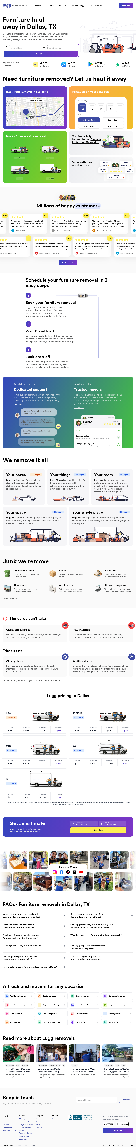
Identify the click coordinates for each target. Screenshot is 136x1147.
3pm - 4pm (89, 126)
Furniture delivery (25, 1122)
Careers (55, 1122)
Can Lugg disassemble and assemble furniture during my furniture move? (34, 936)
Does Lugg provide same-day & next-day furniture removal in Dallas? (101, 915)
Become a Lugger (9, 1131)
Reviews (38, 1128)
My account (7, 1119)
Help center (39, 1119)
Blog (53, 1119)
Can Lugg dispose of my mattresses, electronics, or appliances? (101, 947)
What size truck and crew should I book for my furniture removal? (34, 926)
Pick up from (12, 46)
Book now (126, 5)
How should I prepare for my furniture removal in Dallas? (34, 967)
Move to (49, 46)
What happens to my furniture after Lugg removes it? (101, 935)
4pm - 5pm (113, 126)
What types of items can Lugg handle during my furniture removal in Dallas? (34, 915)
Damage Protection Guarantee (86, 140)
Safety (37, 1125)
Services (39, 5)
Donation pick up (25, 1133)
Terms (25, 1146)
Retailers (62, 5)
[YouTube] (81, 872)
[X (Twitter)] (75, 872)
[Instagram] (55, 872)
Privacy (18, 1146)
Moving (22, 1119)
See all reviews (68, 262)
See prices (40, 53)
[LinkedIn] (127, 1145)
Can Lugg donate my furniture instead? (34, 945)
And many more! (11, 598)
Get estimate (96, 5)
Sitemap (32, 1146)
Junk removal (24, 1136)
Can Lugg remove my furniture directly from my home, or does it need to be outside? (101, 926)
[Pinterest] (118, 1145)
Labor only (23, 1139)
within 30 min (89, 120)
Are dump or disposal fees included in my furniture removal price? (34, 958)
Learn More (19, 404)
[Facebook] (61, 872)
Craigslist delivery (26, 1125)
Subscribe (125, 1100)
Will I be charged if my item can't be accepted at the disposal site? (101, 958)
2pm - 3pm (113, 120)
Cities (51, 5)
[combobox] (22, 47)
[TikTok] (68, 872)
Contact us (39, 1122)
